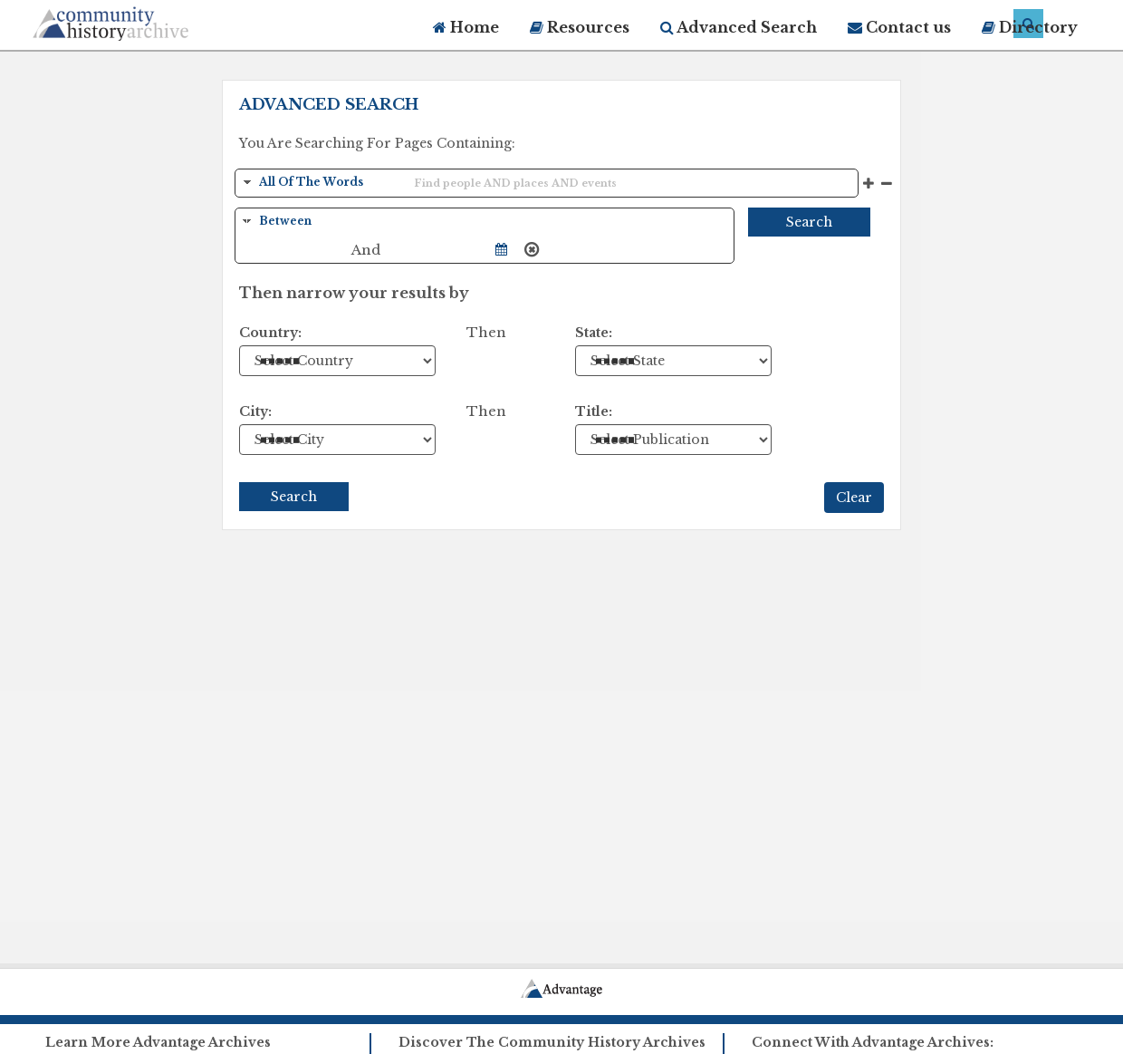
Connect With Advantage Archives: (872, 1042)
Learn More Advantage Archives (158, 1042)
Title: (593, 411)
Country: (270, 332)
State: (593, 332)
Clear (854, 497)
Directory (1030, 27)
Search (809, 222)
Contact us (899, 27)
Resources (579, 27)
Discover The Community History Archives (551, 1042)
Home (466, 27)
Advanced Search (738, 27)
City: (255, 411)
